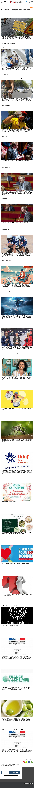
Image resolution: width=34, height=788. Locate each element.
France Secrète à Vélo (20, 44)
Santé (21, 6)
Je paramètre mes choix (28, 783)
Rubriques (5, 13)
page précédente (29, 5)
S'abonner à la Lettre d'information (17, 780)
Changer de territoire (30, 3)
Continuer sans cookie (15, 772)
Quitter (5, 772)
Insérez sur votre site (29, 759)
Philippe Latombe (20, 168)
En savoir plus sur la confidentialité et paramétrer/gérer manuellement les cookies (11, 776)
